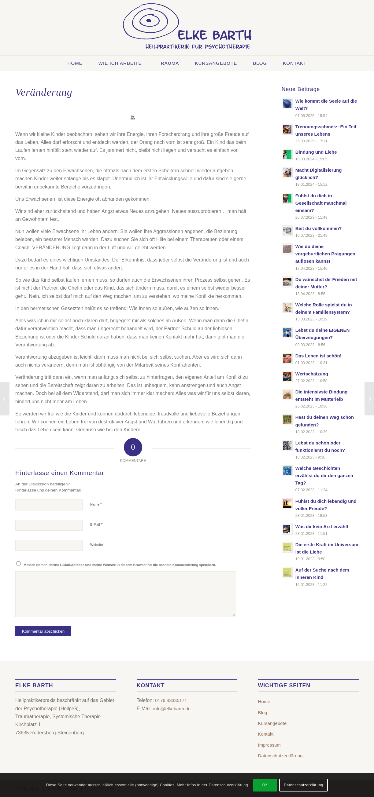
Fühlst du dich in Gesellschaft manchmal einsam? (321, 203)
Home (264, 701)
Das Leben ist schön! (318, 355)
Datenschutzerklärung (280, 755)
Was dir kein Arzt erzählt (321, 526)
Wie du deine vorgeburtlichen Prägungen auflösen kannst (325, 254)
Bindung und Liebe (316, 152)
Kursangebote (272, 723)
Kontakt (266, 734)
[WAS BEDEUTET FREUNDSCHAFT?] (369, 398)
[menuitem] (75, 63)
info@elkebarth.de (172, 708)
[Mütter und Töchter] (4, 398)
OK (265, 785)
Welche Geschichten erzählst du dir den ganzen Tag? (324, 475)
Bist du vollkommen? (318, 228)
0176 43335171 (171, 700)
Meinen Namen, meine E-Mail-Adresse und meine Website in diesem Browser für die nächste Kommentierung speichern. (120, 565)
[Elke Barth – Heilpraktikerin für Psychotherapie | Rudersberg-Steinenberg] (187, 27)
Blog (262, 712)
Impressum (269, 745)
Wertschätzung (311, 373)
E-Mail (96, 524)
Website (96, 545)
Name (96, 504)
